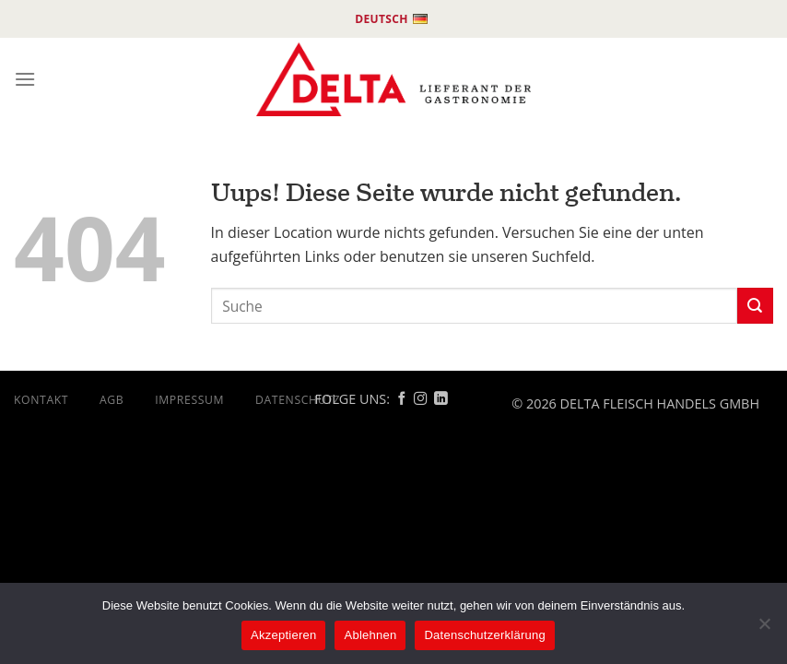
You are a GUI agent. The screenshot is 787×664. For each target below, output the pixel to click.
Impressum (189, 400)
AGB (111, 400)
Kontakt (41, 400)
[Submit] (755, 306)
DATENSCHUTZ (297, 400)
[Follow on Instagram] (420, 399)
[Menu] (25, 78)
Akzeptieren (283, 635)
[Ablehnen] (764, 629)
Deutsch (391, 20)
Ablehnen (370, 635)
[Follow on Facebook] (401, 399)
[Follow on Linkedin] (440, 399)
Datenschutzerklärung (484, 635)
